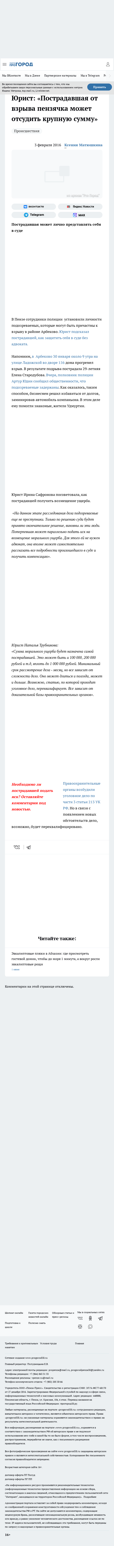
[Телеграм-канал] (34, 215)
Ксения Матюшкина (83, 145)
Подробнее (90, 1496)
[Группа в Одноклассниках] (90, 1318)
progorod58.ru (67, 1409)
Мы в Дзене (32, 75)
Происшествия (27, 131)
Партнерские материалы (60, 75)
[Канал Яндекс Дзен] (80, 1326)
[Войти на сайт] (108, 64)
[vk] (17, 847)
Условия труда (48, 1343)
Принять (99, 87)
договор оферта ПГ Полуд (20, 1474)
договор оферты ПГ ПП (18, 1479)
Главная (79, 1343)
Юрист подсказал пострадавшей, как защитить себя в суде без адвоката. (50, 337)
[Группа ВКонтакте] (34, 207)
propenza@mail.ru (59, 1369)
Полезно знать (36, 1322)
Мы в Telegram (90, 75)
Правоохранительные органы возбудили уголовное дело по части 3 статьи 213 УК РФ (81, 795)
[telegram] (30, 847)
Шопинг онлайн (14, 1312)
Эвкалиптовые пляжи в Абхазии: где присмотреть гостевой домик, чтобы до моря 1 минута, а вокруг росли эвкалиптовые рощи (57, 961)
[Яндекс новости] (80, 207)
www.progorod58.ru (36, 1357)
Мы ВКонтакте (11, 75)
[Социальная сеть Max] (80, 215)
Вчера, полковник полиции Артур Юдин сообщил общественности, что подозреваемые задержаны (52, 381)
